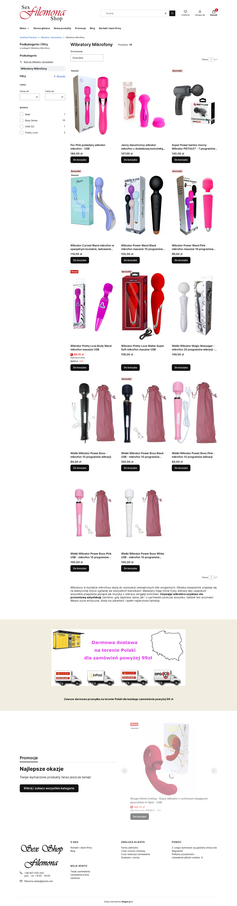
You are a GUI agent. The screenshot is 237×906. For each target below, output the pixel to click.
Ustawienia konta (79, 874)
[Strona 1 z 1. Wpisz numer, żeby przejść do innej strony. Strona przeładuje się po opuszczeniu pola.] (211, 59)
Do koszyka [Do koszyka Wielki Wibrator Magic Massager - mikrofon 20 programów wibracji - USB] (181, 367)
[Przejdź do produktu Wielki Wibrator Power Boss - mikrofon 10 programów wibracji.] (93, 413)
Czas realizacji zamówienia (135, 854)
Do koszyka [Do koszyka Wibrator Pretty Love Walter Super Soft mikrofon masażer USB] (130, 367)
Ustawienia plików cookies (186, 857)
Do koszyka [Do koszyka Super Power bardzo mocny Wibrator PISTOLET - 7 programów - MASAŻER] (181, 159)
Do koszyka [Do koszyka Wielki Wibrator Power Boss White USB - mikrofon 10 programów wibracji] (130, 568)
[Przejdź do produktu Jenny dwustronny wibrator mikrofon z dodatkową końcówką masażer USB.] (144, 105)
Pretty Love (31, 132)
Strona (205, 59)
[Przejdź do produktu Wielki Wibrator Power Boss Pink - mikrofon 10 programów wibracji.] (194, 413)
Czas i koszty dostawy (133, 850)
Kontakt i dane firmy (81, 847)
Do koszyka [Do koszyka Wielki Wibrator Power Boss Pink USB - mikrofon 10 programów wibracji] (79, 568)
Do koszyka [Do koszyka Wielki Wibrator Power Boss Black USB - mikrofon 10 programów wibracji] (130, 467)
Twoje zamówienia (80, 871)
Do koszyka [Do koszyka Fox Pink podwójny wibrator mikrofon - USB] (79, 159)
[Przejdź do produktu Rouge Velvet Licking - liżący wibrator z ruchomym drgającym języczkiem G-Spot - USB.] (169, 758)
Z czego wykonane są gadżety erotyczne (194, 847)
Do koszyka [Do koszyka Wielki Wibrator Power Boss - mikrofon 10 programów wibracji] (79, 467)
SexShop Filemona (28, 37)
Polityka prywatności (183, 854)
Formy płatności (129, 847)
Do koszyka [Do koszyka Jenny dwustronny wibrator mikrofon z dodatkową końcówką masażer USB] (130, 159)
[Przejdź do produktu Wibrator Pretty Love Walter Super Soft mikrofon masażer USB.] (144, 306)
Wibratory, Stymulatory (51, 37)
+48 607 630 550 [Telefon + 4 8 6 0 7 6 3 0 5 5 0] (34, 872)
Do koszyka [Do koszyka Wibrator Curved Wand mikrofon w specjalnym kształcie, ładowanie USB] (79, 260)
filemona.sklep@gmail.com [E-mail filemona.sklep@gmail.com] (38, 881)
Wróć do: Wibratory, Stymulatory (36, 62)
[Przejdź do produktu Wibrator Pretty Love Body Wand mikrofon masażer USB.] (93, 306)
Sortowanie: (76, 51)
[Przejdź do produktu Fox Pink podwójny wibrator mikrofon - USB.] (93, 105)
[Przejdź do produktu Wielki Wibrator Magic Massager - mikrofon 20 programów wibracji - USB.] (194, 306)
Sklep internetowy (117, 901)
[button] (172, 13)
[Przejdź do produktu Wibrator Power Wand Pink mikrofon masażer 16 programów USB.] (194, 205)
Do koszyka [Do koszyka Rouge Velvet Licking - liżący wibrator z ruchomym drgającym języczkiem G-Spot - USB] (139, 816)
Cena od (24, 91)
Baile (27, 114)
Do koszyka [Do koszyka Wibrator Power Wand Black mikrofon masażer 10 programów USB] (130, 260)
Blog (72, 850)
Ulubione (75, 878)
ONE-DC (29, 126)
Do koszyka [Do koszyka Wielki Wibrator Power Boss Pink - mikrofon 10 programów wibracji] (181, 467)
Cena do (49, 91)
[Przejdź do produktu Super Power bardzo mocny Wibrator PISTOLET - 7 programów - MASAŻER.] (194, 105)
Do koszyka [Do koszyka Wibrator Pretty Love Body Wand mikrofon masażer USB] (79, 367)
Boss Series (31, 120)
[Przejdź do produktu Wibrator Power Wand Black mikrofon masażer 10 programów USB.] (144, 205)
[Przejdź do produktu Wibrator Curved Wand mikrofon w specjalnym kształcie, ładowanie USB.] (93, 205)
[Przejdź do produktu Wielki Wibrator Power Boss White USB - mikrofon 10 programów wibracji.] (144, 513)
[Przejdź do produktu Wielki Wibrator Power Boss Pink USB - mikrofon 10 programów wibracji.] (93, 513)
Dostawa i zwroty (130, 857)
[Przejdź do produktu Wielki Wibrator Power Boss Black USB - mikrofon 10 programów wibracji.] (144, 413)
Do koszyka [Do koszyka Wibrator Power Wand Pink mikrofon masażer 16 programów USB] (181, 260)
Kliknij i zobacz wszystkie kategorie (49, 788)
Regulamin (177, 850)
